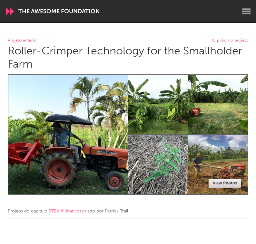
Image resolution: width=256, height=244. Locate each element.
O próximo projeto (230, 40)
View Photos (225, 183)
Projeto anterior (23, 40)
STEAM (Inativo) (65, 211)
